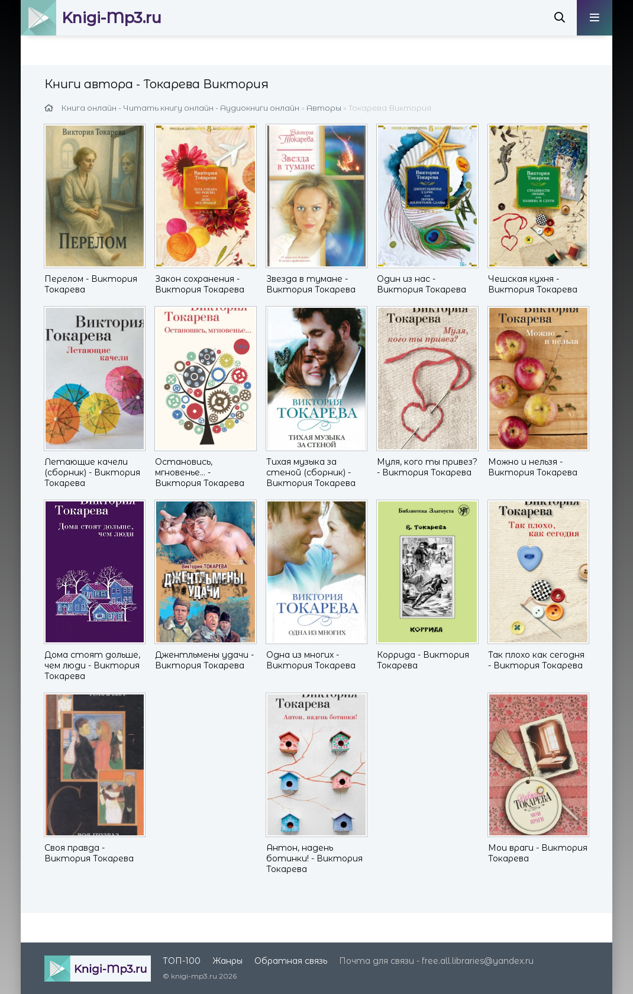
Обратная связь (290, 961)
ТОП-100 (182, 961)
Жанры (227, 961)
